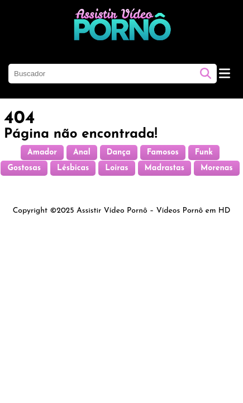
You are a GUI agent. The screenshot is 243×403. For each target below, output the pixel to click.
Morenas (217, 168)
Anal (81, 152)
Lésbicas (73, 168)
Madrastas (164, 168)
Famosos (163, 152)
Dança (119, 152)
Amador (42, 152)
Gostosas (24, 168)
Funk (204, 152)
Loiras (116, 168)
